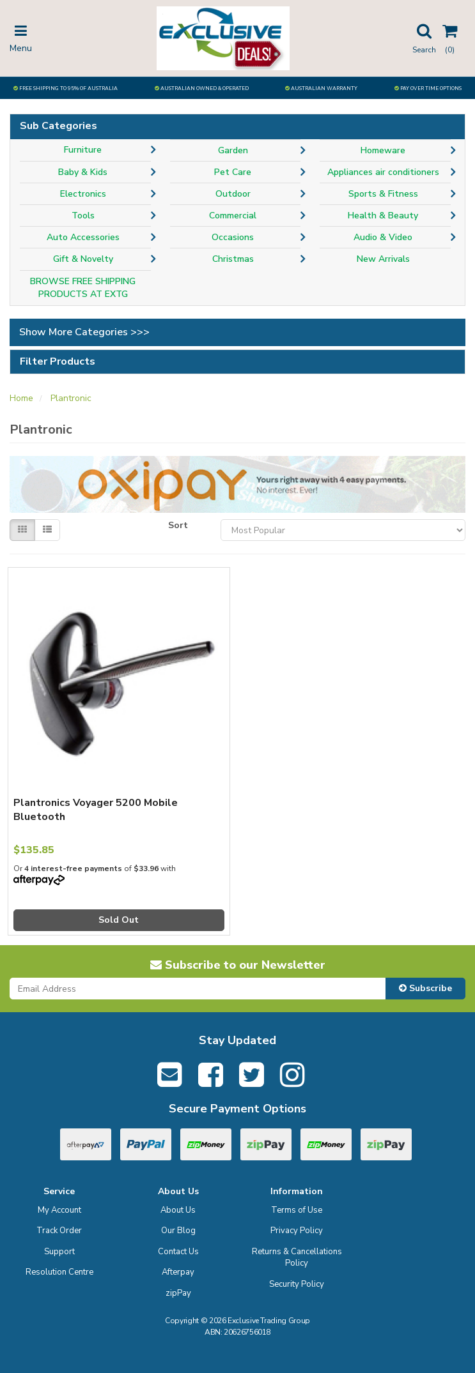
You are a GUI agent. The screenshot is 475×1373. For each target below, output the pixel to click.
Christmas (233, 259)
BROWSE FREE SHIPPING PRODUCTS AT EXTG (83, 287)
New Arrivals (383, 259)
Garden (233, 150)
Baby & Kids (82, 172)
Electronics (83, 194)
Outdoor (233, 194)
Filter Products (57, 362)
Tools (83, 215)
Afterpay (178, 1272)
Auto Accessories (83, 237)
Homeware (383, 150)
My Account (59, 1210)
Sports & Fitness (383, 194)
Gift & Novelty (83, 259)
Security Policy (296, 1284)
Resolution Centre (59, 1272)
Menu (21, 38)
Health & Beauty (383, 215)
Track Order (59, 1230)
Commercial (232, 215)
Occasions (233, 237)
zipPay (178, 1293)
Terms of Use (296, 1210)
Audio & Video (383, 237)
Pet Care (232, 172)
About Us (178, 1210)
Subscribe (425, 988)
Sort (178, 525)
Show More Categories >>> (84, 332)
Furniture (83, 150)
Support (59, 1251)
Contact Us (178, 1251)
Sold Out (118, 920)
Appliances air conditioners (383, 172)
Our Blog (178, 1230)
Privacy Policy (296, 1230)
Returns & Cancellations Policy (297, 1258)
